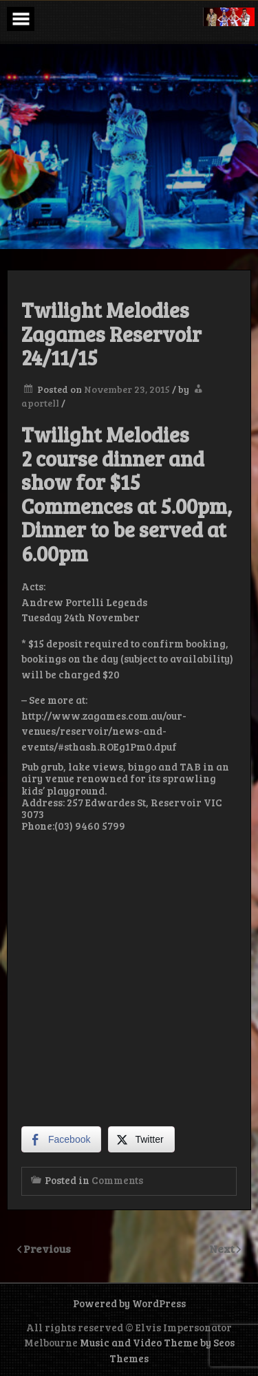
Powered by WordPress (129, 1303)
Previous (47, 1248)
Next (223, 1248)
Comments (117, 1180)
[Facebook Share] (61, 1139)
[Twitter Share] (141, 1139)
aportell (40, 402)
